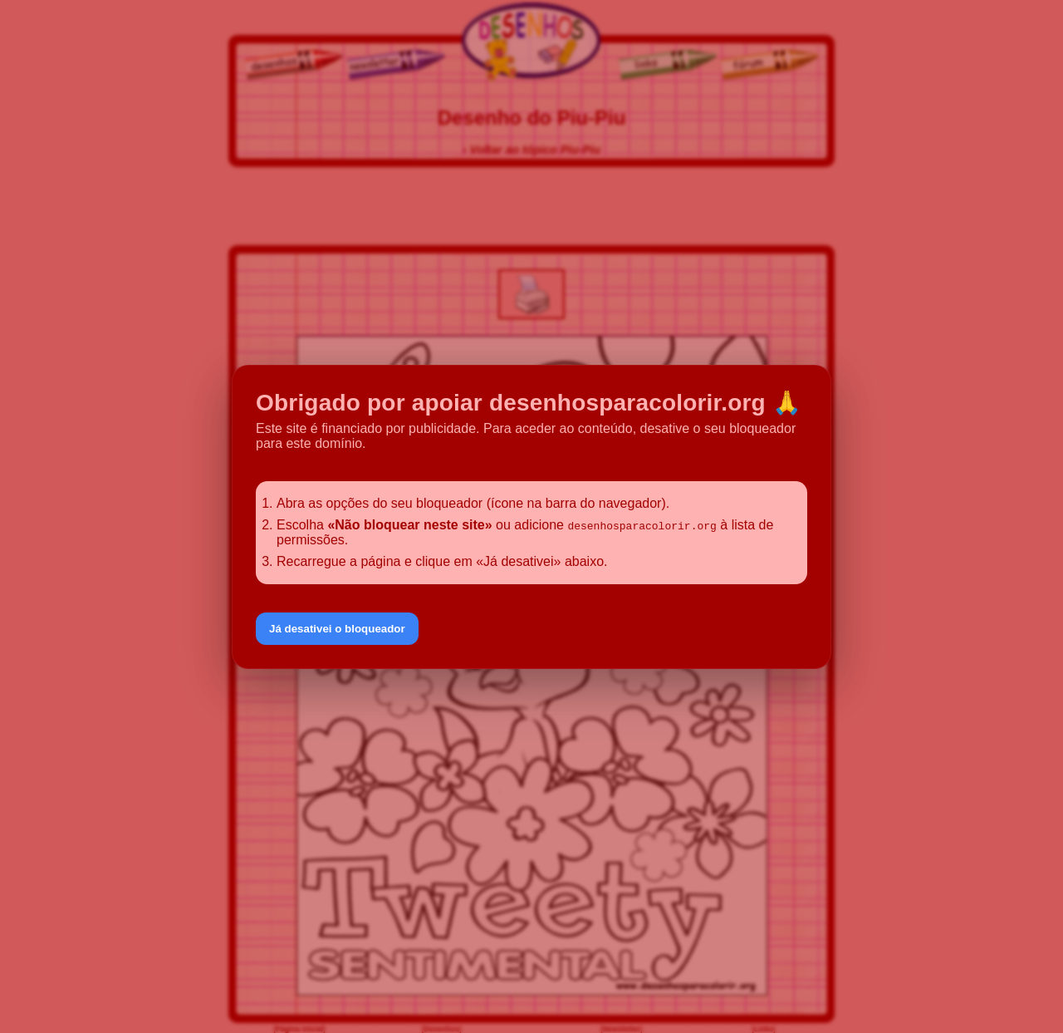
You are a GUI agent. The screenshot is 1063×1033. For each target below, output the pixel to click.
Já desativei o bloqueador (337, 628)
